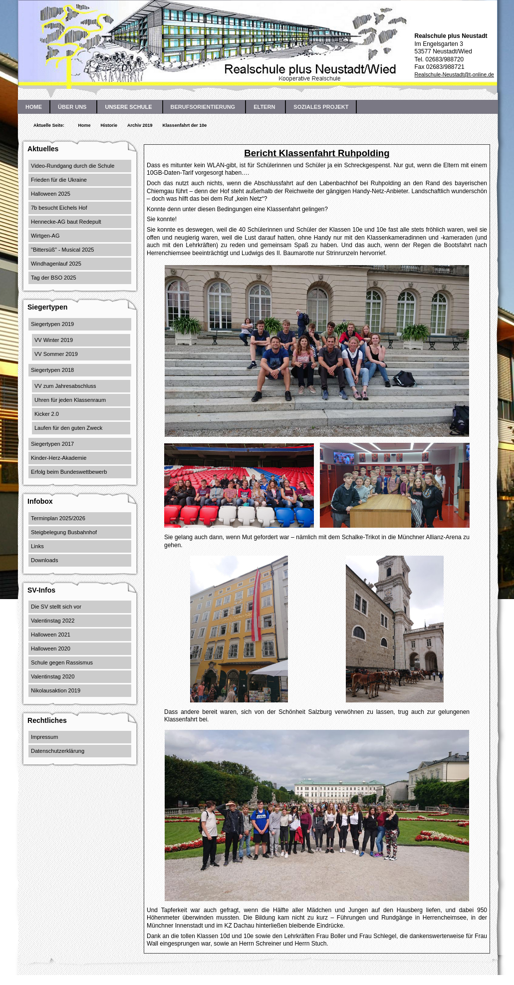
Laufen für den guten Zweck (68, 428)
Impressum (44, 737)
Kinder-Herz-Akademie (58, 458)
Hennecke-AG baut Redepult (66, 222)
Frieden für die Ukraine (59, 180)
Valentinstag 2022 (52, 621)
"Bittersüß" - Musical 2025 (62, 250)
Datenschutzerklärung (57, 751)
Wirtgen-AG (45, 236)
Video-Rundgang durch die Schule (72, 166)
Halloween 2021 (50, 635)
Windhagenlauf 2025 (56, 264)
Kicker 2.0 (46, 414)
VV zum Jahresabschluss (65, 386)
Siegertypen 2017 (52, 444)
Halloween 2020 (50, 649)
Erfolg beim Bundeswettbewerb (69, 472)
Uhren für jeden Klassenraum (70, 400)
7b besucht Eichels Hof (59, 208)
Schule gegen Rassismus (62, 662)
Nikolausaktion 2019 (55, 690)
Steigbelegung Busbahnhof (64, 532)
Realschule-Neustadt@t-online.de (454, 74)
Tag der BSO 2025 (53, 278)
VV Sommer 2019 (56, 354)
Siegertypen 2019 (52, 324)
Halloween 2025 (50, 194)
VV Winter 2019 (53, 340)
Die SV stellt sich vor (56, 607)
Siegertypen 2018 (52, 370)
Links (37, 546)
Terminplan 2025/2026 (58, 518)
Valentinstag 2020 (52, 676)
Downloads (44, 560)
